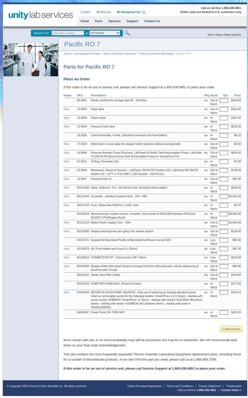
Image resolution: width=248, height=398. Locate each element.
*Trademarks (234, 386)
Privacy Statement (209, 386)
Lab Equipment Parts (87, 53)
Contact (85, 11)
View (66, 108)
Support (132, 21)
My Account (104, 11)
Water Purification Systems (119, 53)
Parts (98, 21)
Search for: (42, 33)
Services (114, 21)
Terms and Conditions (180, 386)
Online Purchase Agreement (144, 386)
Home (85, 21)
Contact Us (152, 21)
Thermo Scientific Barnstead (156, 53)
